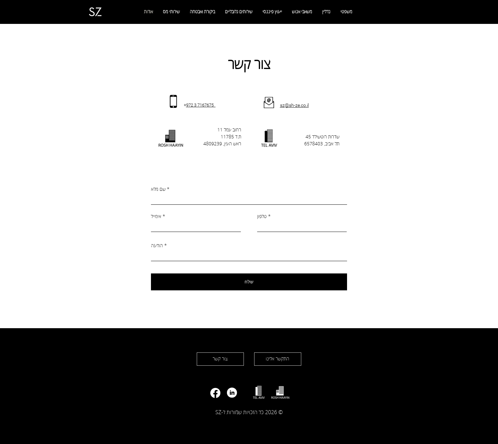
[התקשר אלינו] (277, 359)
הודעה (157, 246)
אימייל (156, 216)
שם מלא (158, 189)
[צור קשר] (220, 359)
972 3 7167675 (201, 105)
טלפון (262, 216)
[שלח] (249, 281)
